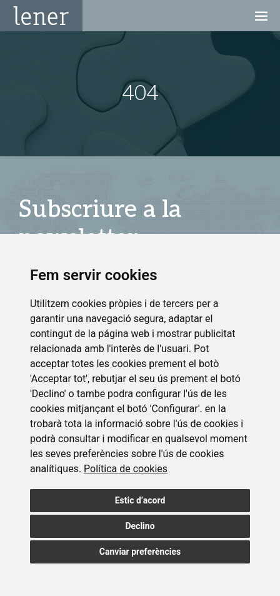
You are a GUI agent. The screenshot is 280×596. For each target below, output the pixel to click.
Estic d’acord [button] (140, 500)
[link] (126, 469)
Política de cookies (126, 469)
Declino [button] (139, 526)
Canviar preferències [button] (140, 552)
